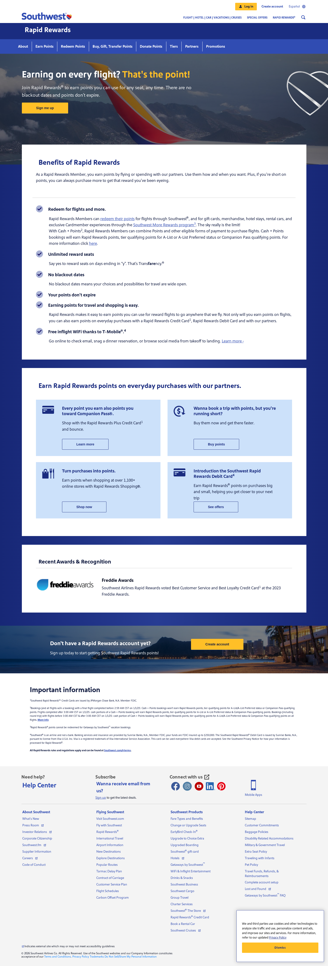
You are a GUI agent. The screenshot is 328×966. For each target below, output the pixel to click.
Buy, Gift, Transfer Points (113, 46)
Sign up (100, 798)
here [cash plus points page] (93, 243)
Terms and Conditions (57, 956)
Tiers (174, 46)
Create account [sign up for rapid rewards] (217, 644)
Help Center (39, 785)
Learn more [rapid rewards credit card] (85, 444)
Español (297, 6)
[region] (280, 936)
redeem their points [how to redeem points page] (117, 219)
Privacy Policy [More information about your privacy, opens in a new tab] (277, 937)
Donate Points (151, 46)
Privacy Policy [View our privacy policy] (80, 956)
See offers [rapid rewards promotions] (216, 507)
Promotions (215, 46)
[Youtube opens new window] (199, 786)
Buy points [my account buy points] (216, 444)
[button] (246, 6)
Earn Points (44, 46)
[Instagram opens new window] (187, 786)
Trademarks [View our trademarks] (97, 956)
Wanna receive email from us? (123, 787)
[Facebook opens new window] (175, 786)
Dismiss (280, 948)
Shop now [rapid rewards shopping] (84, 507)
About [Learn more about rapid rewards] (23, 46)
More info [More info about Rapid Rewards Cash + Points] (43, 720)
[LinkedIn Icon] (210, 786)
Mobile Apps (253, 795)
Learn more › (233, 341)
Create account (272, 6)
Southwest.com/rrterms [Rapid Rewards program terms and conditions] (117, 750)
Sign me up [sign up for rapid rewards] (45, 108)
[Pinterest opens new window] (221, 786)
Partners (192, 46)
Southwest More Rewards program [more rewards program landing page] (164, 225)
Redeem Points (73, 46)
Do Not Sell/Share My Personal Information (131, 956)
